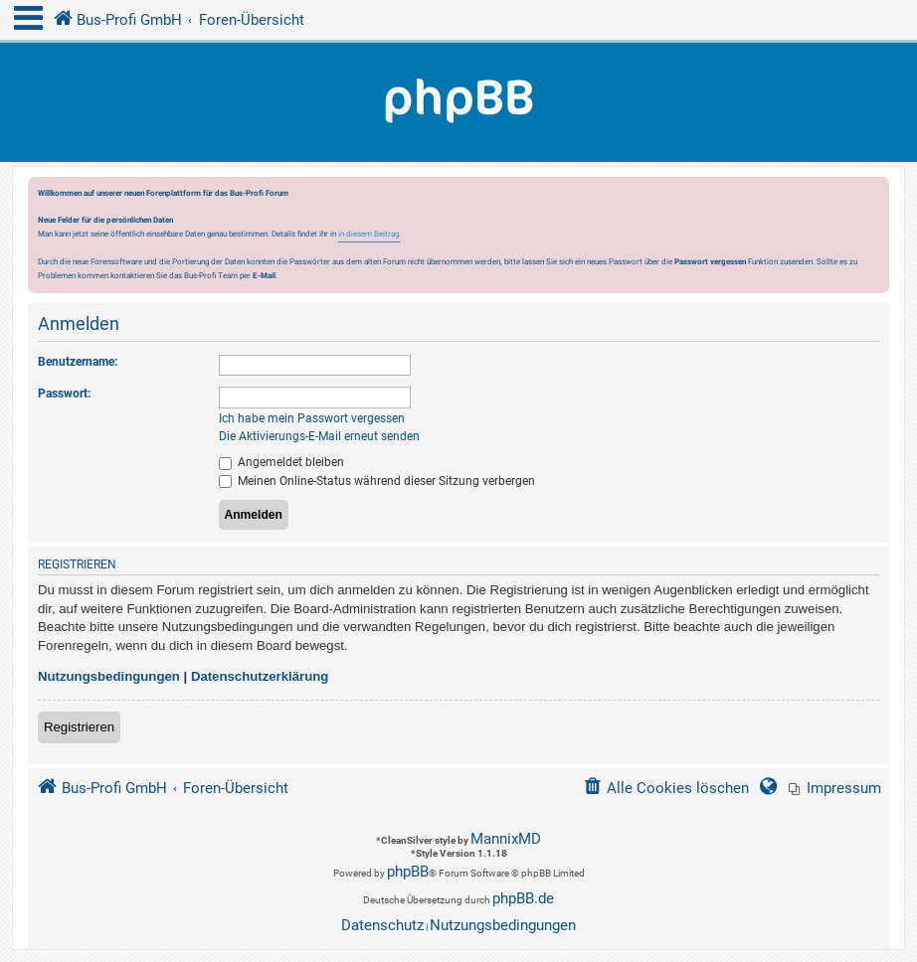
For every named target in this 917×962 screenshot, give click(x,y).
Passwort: (64, 394)
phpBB (408, 872)
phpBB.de (523, 898)
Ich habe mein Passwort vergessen (312, 418)
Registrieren (79, 727)
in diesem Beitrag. (369, 234)
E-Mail (264, 275)
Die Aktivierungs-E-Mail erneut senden (319, 436)
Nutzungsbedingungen (109, 676)
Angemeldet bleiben (281, 462)
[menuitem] (835, 788)
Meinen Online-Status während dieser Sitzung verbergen (377, 481)
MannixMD (505, 839)
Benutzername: (77, 362)
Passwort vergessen (710, 261)
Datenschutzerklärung (260, 676)
